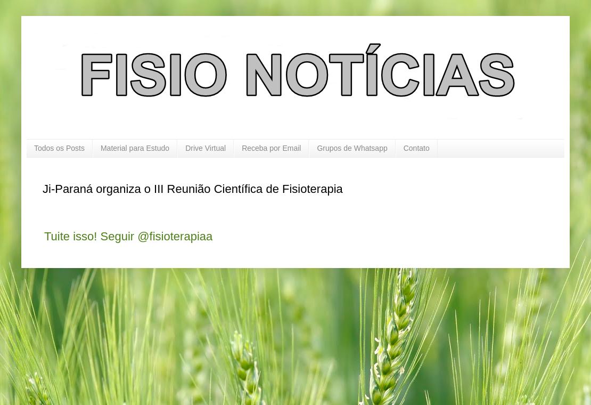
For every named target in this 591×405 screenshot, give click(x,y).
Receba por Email (271, 148)
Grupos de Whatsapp (352, 148)
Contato (417, 148)
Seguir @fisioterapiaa (157, 236)
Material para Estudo (135, 148)
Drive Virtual (205, 148)
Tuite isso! (70, 236)
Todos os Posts (59, 148)
